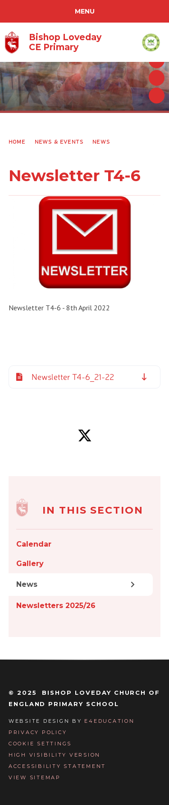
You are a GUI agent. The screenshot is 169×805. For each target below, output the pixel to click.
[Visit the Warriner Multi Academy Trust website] (151, 42)
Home (17, 141)
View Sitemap (35, 777)
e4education (109, 721)
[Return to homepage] (53, 42)
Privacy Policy (38, 732)
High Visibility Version (54, 755)
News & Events (59, 141)
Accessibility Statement (57, 766)
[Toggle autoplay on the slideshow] (156, 95)
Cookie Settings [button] (40, 743)
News (101, 141)
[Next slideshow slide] (156, 78)
